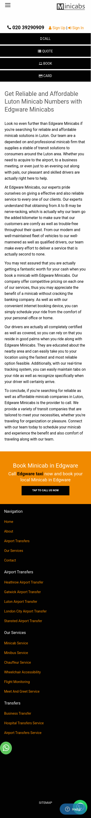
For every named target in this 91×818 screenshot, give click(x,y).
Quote (45, 51)
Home (8, 522)
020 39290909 (25, 27)
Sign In (76, 28)
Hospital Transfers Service (24, 723)
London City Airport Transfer (25, 611)
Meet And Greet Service (22, 691)
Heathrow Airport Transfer (23, 582)
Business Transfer (17, 713)
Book (45, 63)
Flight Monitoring (17, 682)
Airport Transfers (17, 541)
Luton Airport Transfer (20, 602)
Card (45, 76)
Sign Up (57, 28)
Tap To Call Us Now (45, 490)
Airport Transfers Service (22, 733)
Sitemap (45, 802)
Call (45, 39)
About (8, 531)
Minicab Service (16, 643)
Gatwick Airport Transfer (22, 592)
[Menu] (8, 5)
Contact (10, 560)
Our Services (13, 551)
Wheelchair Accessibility (22, 672)
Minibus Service (16, 653)
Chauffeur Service (17, 662)
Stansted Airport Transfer (23, 621)
